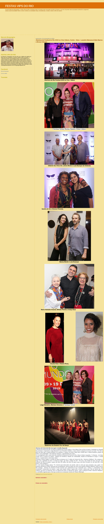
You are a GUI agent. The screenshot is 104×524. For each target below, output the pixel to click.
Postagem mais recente (41, 519)
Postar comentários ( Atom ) (46, 521)
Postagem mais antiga (98, 519)
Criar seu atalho (4, 73)
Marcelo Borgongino (5, 71)
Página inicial (70, 519)
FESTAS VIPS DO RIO (19, 6)
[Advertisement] (52, 23)
